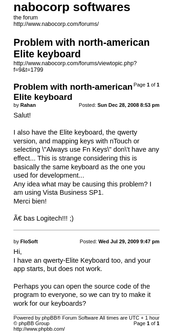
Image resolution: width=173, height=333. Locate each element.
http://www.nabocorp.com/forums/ (56, 24)
